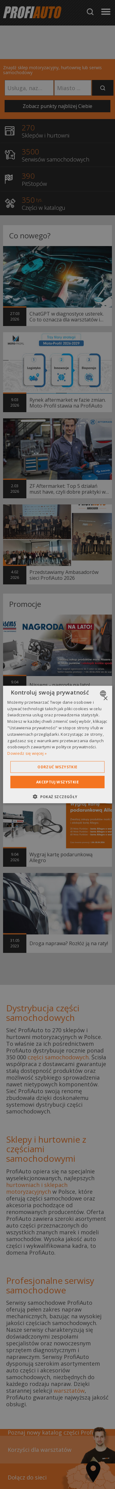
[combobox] (104, 693)
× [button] (105, 698)
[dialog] (57, 744)
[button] (57, 796)
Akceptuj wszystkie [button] (57, 782)
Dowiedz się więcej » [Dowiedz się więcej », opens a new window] (27, 753)
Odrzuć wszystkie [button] (57, 767)
